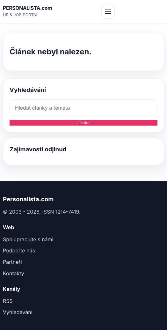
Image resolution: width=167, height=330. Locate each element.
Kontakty (13, 273)
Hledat (83, 122)
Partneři (12, 262)
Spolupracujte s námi (28, 239)
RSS (8, 301)
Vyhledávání (18, 312)
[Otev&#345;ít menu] (108, 12)
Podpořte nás (19, 250)
